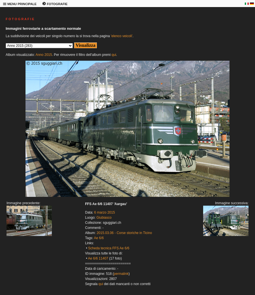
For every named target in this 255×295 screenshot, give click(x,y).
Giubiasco (103, 218)
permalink (121, 274)
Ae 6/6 (99, 238)
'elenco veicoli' (122, 36)
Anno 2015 (43, 55)
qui (114, 55)
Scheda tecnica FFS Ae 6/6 (108, 248)
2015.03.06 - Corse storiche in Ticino (124, 233)
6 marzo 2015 (104, 212)
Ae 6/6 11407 (98, 258)
